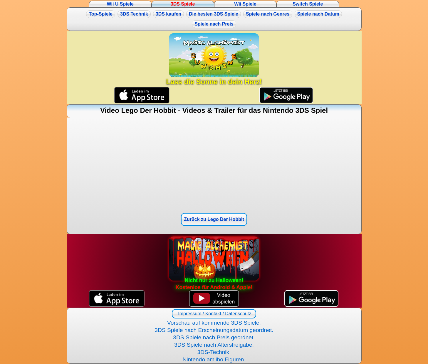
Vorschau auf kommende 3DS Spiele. (214, 323)
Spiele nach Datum (318, 13)
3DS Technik (134, 13)
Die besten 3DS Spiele (213, 13)
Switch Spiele (308, 3)
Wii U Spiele (120, 3)
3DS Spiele (183, 3)
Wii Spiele (245, 3)
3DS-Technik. (214, 352)
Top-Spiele (101, 13)
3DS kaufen (168, 13)
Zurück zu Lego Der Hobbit (214, 219)
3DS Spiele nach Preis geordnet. (214, 337)
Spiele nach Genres (268, 13)
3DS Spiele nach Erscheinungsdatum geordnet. (214, 330)
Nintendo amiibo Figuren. (213, 359)
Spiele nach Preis (214, 23)
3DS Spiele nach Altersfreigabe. (214, 345)
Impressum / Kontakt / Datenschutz (214, 313)
